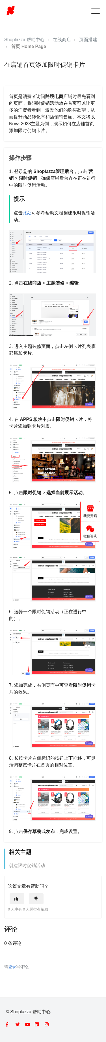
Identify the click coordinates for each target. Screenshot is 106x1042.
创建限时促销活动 (27, 865)
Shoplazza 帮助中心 (24, 39)
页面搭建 (88, 39)
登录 (12, 967)
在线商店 (62, 39)
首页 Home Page (28, 46)
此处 (27, 212)
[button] (95, 11)
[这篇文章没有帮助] (36, 898)
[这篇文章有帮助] (17, 898)
